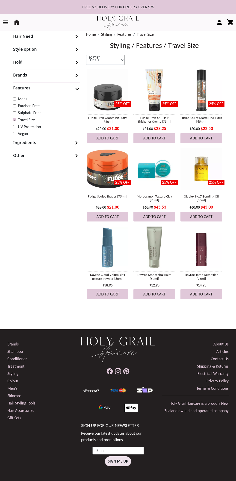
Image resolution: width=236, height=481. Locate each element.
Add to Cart (107, 138)
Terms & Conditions (213, 388)
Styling (106, 34)
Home (91, 34)
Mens (22, 98)
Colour (12, 381)
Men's (12, 388)
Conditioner (17, 358)
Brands (20, 75)
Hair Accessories (20, 410)
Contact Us (220, 358)
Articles (222, 351)
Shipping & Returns (213, 366)
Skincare (14, 395)
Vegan (23, 133)
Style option (25, 49)
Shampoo (15, 351)
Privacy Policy (217, 381)
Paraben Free (29, 105)
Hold (17, 62)
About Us (221, 344)
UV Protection (29, 126)
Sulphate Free (29, 112)
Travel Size (26, 119)
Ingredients (24, 142)
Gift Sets (14, 417)
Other (19, 155)
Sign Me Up (118, 461)
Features (21, 88)
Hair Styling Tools (21, 403)
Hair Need (23, 36)
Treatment (15, 366)
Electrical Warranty (213, 373)
